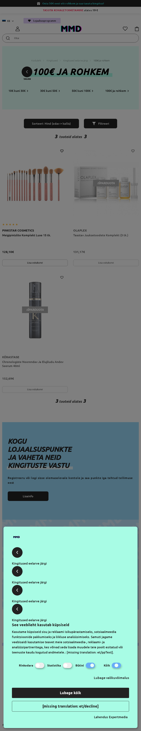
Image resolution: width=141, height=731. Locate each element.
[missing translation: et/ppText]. (90, 652)
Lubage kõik (70, 693)
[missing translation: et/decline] (70, 706)
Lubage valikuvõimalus (111, 677)
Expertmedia (118, 717)
